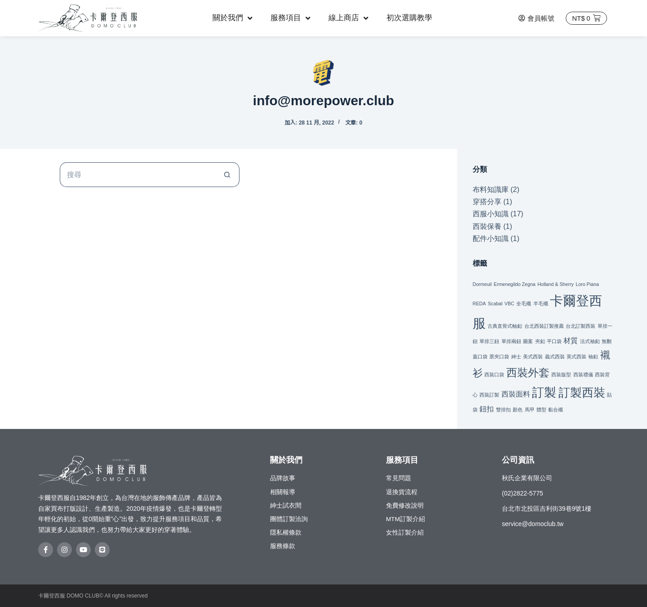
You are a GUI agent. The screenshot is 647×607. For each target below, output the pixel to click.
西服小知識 (491, 214)
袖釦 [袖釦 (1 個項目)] (593, 356)
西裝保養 (487, 226)
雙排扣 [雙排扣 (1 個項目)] (503, 409)
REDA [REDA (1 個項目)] (479, 303)
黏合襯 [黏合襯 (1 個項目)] (555, 409)
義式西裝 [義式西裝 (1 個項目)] (555, 356)
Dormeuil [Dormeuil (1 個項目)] (482, 284)
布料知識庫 (491, 189)
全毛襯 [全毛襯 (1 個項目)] (523, 303)
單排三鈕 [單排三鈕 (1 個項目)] (489, 341)
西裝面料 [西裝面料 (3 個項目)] (515, 394)
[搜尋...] (137, 174)
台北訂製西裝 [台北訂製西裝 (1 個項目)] (580, 326)
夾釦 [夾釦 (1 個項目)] (540, 341)
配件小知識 (491, 238)
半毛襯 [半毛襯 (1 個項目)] (540, 303)
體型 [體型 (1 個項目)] (541, 409)
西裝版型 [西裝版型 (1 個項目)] (561, 374)
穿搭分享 (487, 201)
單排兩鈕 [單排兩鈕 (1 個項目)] (511, 341)
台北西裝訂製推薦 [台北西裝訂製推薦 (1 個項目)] (544, 326)
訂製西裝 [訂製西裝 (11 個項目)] (581, 392)
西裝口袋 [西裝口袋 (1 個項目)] (494, 374)
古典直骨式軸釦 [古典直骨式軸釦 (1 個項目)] (504, 326)
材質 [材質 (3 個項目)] (570, 340)
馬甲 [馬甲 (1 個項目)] (530, 409)
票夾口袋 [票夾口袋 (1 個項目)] (499, 356)
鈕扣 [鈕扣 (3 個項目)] (486, 409)
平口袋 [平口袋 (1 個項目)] (554, 341)
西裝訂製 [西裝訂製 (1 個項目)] (489, 394)
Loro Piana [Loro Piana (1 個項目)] (587, 284)
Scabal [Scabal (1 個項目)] (495, 303)
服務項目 (290, 18)
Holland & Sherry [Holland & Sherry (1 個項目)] (555, 284)
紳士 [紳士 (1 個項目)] (516, 356)
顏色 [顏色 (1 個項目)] (518, 409)
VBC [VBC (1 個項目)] (509, 303)
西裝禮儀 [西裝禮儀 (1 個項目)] (583, 374)
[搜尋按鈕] (227, 174)
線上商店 (348, 18)
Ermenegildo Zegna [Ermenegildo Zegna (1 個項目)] (515, 284)
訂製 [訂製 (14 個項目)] (544, 392)
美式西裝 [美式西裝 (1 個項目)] (533, 356)
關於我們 (233, 18)
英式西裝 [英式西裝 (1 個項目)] (576, 356)
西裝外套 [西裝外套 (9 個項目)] (528, 372)
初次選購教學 (409, 17)
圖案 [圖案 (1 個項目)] (528, 341)
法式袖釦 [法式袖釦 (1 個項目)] (590, 341)
